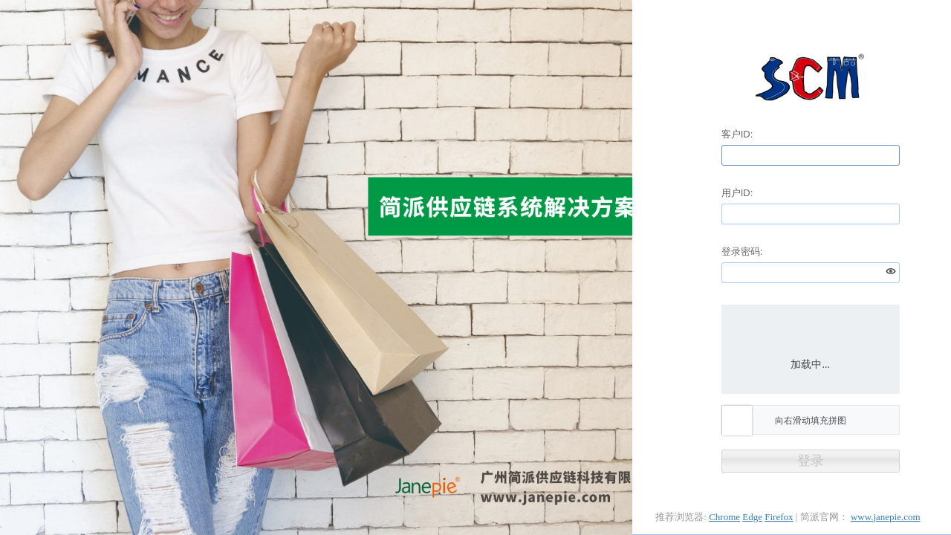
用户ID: (737, 192)
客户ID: (737, 134)
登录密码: (742, 251)
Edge (752, 516)
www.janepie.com (886, 516)
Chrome (724, 516)
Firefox (779, 516)
